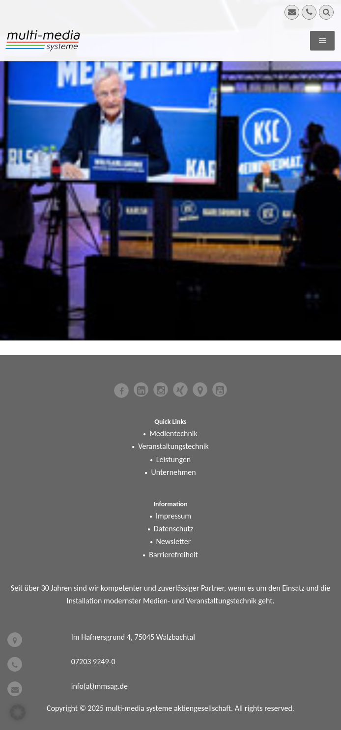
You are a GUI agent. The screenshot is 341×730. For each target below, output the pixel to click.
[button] (17, 712)
